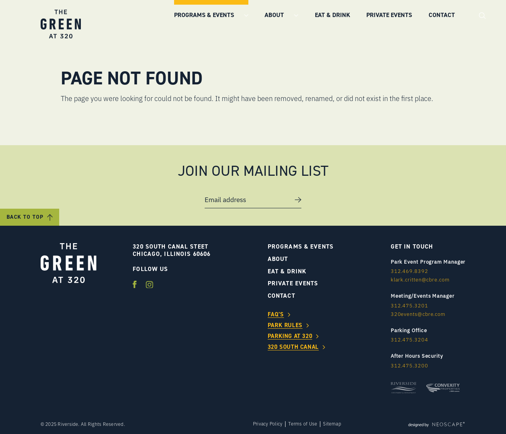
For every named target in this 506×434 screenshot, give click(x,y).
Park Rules (285, 325)
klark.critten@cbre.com (420, 279)
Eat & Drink (332, 15)
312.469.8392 (409, 271)
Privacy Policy (267, 424)
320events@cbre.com (418, 313)
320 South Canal (293, 347)
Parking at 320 (290, 336)
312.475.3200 (409, 365)
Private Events (389, 15)
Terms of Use (302, 424)
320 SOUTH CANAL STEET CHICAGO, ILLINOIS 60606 (171, 250)
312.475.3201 (409, 305)
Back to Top (25, 217)
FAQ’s (276, 315)
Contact (442, 15)
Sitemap (332, 424)
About (275, 15)
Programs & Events (205, 15)
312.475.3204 (409, 339)
